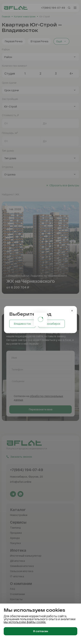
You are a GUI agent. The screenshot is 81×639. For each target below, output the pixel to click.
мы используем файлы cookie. (25, 622)
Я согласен (40, 631)
